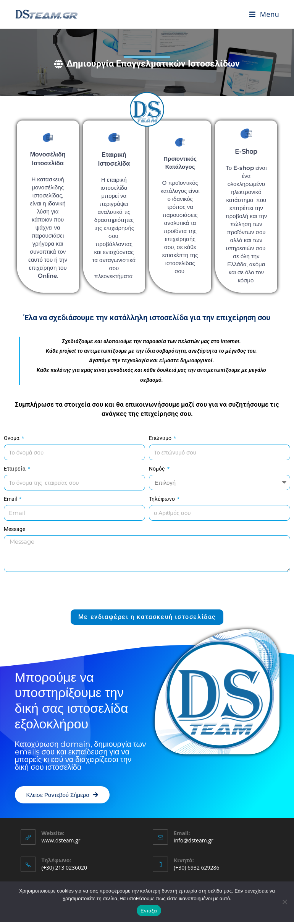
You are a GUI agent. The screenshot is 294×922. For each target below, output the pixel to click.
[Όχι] (284, 902)
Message (14, 529)
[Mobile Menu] (264, 14)
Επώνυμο (161, 438)
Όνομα (12, 438)
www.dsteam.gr (61, 840)
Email (11, 499)
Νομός (157, 469)
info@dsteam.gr (193, 840)
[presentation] (62, 591)
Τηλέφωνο (162, 499)
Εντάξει (149, 911)
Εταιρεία (15, 469)
